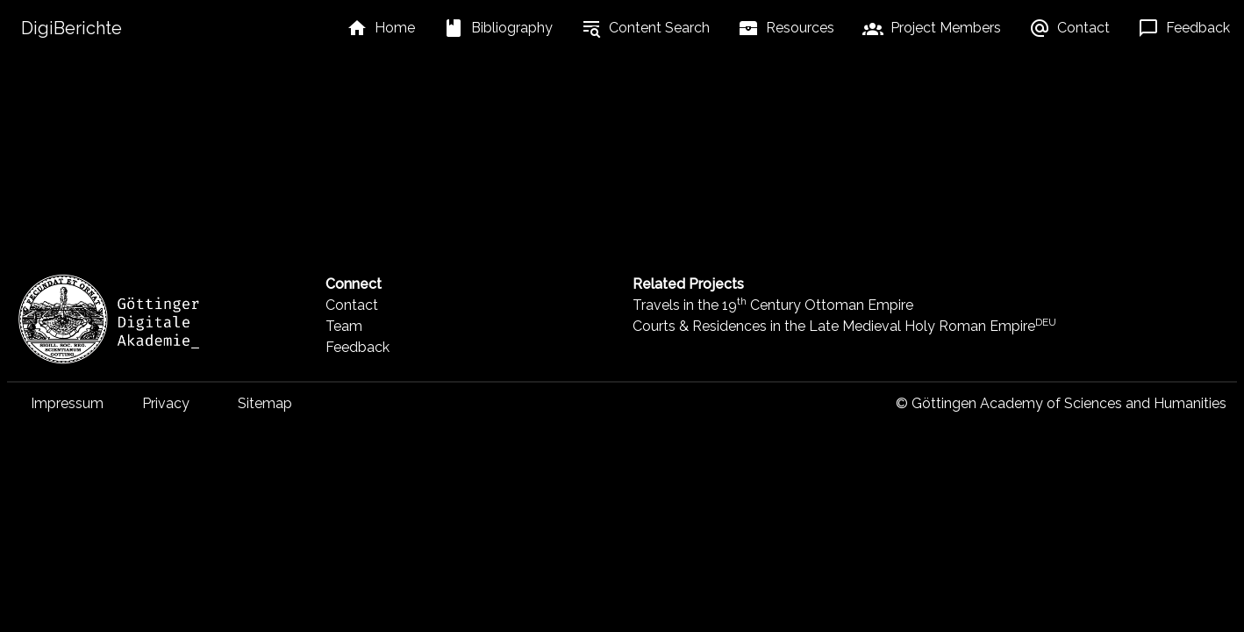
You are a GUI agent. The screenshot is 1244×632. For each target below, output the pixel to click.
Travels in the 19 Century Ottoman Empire (773, 305)
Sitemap (265, 403)
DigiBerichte (71, 28)
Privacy (165, 403)
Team (343, 326)
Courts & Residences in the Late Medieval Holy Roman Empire (844, 326)
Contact (351, 305)
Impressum (67, 403)
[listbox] (380, 28)
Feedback (357, 347)
